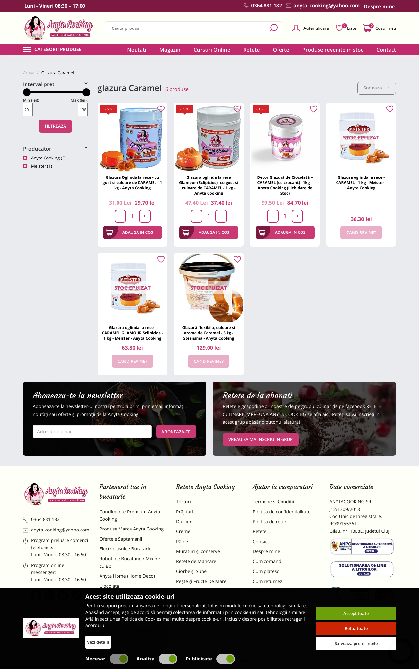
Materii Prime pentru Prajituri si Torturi (131, 599)
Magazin (170, 49)
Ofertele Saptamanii (121, 539)
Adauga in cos (129, 232)
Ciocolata (109, 586)
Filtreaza (55, 126)
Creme (183, 532)
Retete (251, 49)
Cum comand (267, 561)
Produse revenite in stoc (333, 49)
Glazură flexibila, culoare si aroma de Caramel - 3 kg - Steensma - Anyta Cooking (208, 333)
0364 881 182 (41, 519)
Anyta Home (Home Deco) (127, 576)
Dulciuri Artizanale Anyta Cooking (126, 617)
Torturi (183, 502)
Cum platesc (266, 571)
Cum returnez (267, 581)
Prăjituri (184, 512)
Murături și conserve (198, 551)
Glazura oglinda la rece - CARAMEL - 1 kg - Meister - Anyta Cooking (361, 183)
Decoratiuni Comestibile (125, 631)
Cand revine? (361, 232)
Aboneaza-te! (176, 432)
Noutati (136, 49)
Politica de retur (269, 522)
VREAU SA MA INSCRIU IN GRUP (260, 439)
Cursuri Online (211, 49)
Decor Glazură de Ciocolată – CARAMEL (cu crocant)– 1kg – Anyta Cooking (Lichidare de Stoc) (285, 185)
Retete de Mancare (196, 561)
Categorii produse (58, 49)
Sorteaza (376, 87)
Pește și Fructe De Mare (201, 581)
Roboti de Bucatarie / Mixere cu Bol (130, 562)
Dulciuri (184, 522)
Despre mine (266, 551)
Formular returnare (273, 591)
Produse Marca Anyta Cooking (132, 529)
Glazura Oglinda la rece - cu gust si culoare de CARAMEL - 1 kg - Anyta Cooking (132, 183)
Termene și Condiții (273, 502)
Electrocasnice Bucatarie (125, 549)
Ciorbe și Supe (191, 571)
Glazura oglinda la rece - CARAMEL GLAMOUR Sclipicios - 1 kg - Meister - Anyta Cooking (132, 333)
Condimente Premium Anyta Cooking (130, 515)
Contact (386, 49)
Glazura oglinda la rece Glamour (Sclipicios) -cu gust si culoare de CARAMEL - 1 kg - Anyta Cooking (208, 185)
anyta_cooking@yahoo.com (56, 530)
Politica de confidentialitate (282, 512)
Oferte (281, 49)
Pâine (182, 542)
